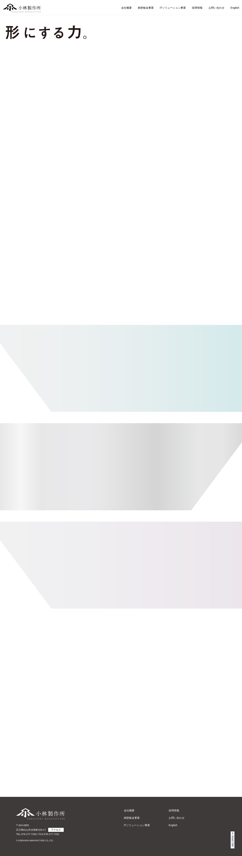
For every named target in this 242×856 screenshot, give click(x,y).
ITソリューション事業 (173, 7)
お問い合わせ (216, 7)
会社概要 (126, 7)
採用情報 (197, 7)
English (234, 7)
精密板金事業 (146, 7)
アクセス (56, 829)
